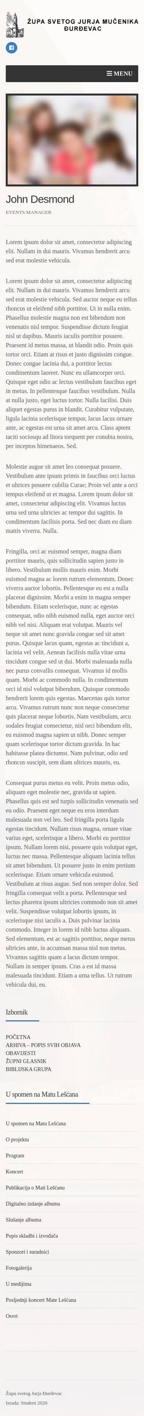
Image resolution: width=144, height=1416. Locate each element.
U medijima (18, 1284)
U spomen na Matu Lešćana (36, 1123)
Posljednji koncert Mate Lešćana (41, 1300)
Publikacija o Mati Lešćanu (35, 1188)
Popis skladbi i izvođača (32, 1236)
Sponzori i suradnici (27, 1252)
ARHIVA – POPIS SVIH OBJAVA (43, 1045)
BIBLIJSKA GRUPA (28, 1069)
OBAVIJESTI (21, 1053)
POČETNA (18, 1037)
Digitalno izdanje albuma (33, 1204)
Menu (119, 73)
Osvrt (12, 1316)
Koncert (14, 1172)
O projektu (17, 1140)
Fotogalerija (19, 1268)
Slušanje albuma (23, 1220)
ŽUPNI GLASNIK (26, 1061)
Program (15, 1156)
